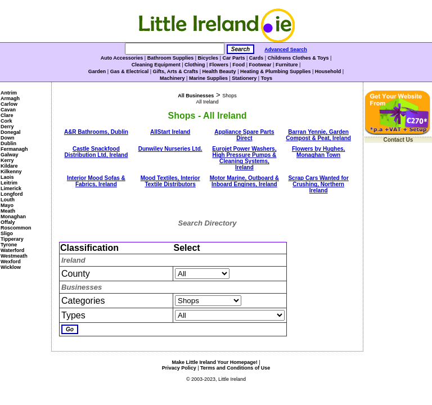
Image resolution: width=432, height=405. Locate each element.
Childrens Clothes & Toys (298, 58)
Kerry (7, 160)
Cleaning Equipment (156, 65)
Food (238, 65)
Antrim (9, 93)
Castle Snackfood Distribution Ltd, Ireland (96, 152)
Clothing (194, 65)
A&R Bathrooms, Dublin (96, 132)
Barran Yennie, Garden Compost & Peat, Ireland (318, 135)
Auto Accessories (122, 58)
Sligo (7, 233)
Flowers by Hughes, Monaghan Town (318, 152)
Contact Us (398, 140)
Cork (6, 121)
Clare (7, 115)
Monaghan (13, 216)
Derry (7, 126)
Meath (8, 211)
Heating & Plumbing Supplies (275, 71)
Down (8, 138)
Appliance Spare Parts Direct (244, 135)
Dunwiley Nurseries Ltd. (170, 149)
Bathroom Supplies (170, 58)
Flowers (218, 65)
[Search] (174, 49)
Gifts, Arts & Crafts (176, 71)
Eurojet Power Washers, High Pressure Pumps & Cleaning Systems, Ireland (244, 158)
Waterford (12, 250)
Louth (8, 199)
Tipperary (12, 239)
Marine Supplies (208, 78)
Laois (7, 177)
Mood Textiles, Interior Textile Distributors (170, 181)
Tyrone (9, 245)
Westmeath (14, 256)
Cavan (8, 109)
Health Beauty (219, 71)
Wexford (11, 261)
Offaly (8, 222)
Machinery (172, 78)
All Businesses (196, 95)
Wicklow (11, 267)
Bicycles (208, 58)
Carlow (9, 104)
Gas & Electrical (129, 71)
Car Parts (233, 58)
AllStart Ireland (170, 132)
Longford (12, 194)
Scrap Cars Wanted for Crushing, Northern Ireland (318, 184)
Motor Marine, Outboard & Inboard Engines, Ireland (244, 181)
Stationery (244, 78)
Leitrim (9, 183)
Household (328, 71)
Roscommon (16, 228)
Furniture (287, 65)
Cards (256, 58)
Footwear (260, 65)
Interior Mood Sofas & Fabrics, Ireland (96, 181)
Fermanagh (14, 149)
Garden (97, 71)
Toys (266, 78)
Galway (10, 155)
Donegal (11, 132)
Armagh (10, 98)
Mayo (7, 205)
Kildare (9, 166)
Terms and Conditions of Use (235, 368)
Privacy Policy (179, 368)
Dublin (8, 143)
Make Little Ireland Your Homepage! (214, 362)
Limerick (11, 188)
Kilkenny (11, 171)
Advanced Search (285, 49)
